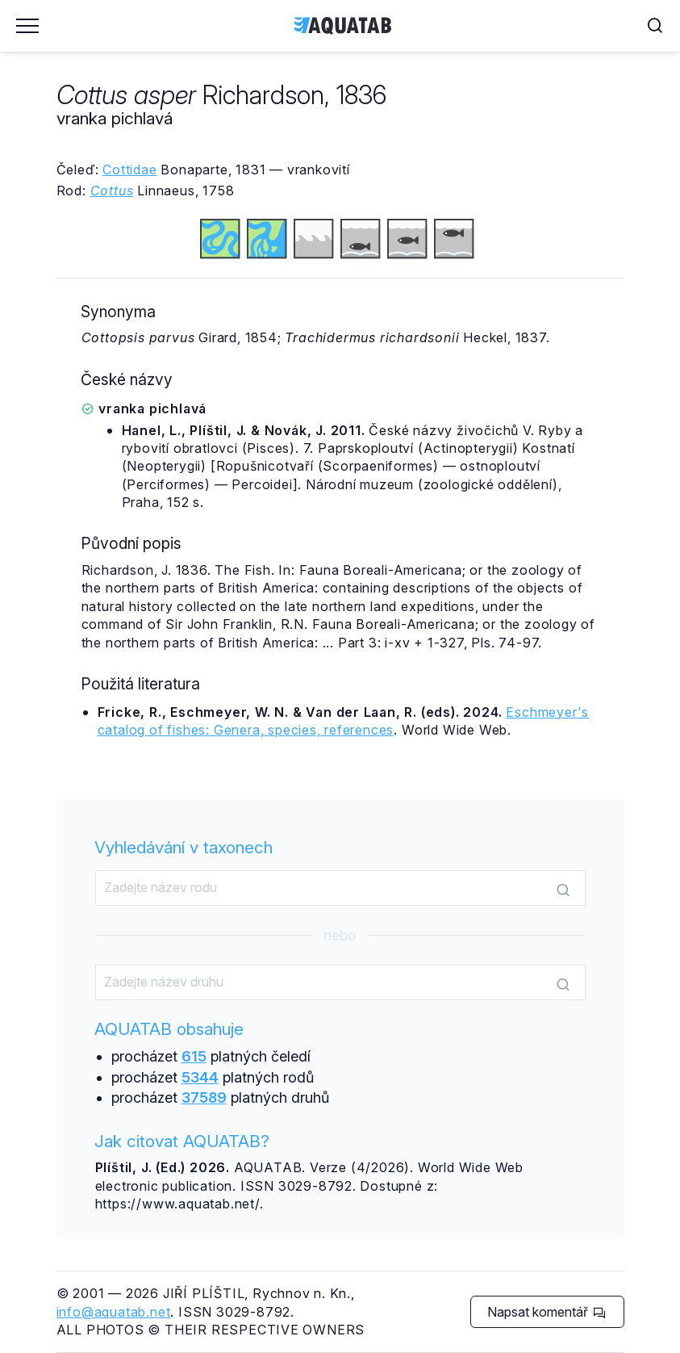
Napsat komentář (546, 1312)
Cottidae (129, 169)
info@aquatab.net (113, 1312)
